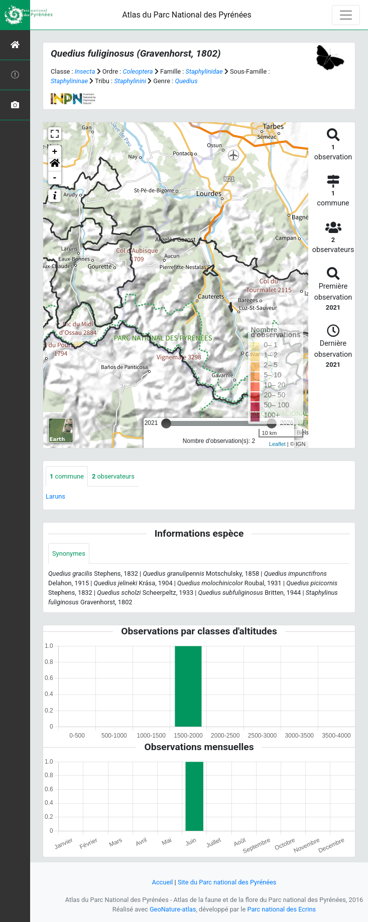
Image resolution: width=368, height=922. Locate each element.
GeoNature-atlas (173, 909)
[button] (54, 164)
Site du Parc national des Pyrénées (227, 882)
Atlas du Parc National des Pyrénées (187, 15)
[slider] (166, 423)
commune (67, 476)
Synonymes (68, 553)
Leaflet (277, 444)
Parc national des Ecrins (281, 909)
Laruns (55, 496)
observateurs (113, 476)
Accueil (162, 882)
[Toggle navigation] (346, 15)
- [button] (55, 178)
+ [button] (55, 152)
